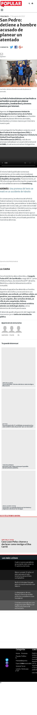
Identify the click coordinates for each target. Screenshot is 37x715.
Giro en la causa (7, 383)
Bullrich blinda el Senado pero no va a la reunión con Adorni (25, 615)
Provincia (24, 685)
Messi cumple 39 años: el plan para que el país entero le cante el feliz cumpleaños (24, 606)
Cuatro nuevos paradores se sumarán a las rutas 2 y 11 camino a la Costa (24, 595)
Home (18, 685)
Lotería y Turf (18, 701)
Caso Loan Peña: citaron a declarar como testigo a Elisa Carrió (18, 385)
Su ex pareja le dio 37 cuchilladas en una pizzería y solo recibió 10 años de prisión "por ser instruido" (17, 426)
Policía (11, 335)
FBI (18, 335)
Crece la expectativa (9, 506)
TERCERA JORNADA (8, 465)
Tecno (23, 698)
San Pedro (5, 335)
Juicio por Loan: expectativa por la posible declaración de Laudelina (15, 467)
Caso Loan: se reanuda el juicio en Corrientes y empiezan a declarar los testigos (16, 508)
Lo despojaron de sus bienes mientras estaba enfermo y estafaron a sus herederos (24, 627)
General (18, 698)
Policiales (19, 692)
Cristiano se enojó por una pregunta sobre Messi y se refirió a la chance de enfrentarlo (25, 637)
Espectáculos (20, 695)
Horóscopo (25, 700)
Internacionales (26, 695)
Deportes (24, 692)
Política (23, 687)
